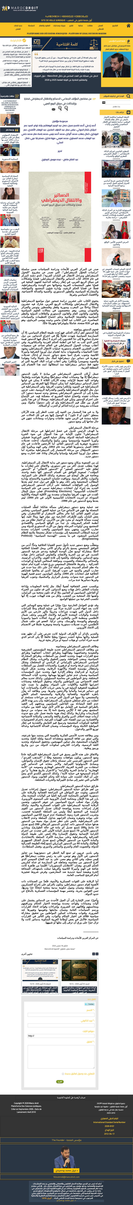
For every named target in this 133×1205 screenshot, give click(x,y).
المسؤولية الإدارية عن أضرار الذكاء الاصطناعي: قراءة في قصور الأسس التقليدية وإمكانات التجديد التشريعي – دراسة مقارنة (116, 213)
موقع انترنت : (89, 1031)
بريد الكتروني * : (88, 1020)
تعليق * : (91, 1042)
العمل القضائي (100, 27)
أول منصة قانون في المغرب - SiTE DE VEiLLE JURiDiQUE (66, 20)
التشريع (115, 25)
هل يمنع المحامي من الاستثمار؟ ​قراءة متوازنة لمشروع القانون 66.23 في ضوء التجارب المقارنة (10, 340)
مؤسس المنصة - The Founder (66, 1140)
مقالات (90, 25)
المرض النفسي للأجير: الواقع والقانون (116, 243)
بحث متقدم (116, 106)
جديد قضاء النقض (18, 27)
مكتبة (80, 25)
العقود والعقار (44, 25)
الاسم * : (91, 1010)
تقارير (71, 25)
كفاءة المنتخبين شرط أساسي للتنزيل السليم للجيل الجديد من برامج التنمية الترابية (116, 183)
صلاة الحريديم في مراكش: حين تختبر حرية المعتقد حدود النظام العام (16, 46)
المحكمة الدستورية (10, 159)
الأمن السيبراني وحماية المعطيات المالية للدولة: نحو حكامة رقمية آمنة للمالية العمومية (9, 207)
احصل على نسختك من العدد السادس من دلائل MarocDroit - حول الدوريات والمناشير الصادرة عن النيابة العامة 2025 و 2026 (16, 54)
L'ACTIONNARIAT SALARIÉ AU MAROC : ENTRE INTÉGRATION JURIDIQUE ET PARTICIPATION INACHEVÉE (10, 105)
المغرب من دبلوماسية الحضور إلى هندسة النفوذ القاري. (10, 231)
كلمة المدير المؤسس (117, 41)
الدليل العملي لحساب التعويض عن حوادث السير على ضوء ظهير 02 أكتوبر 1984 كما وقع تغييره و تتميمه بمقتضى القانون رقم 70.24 (116, 272)
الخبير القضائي (10, 362)
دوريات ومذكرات (59, 25)
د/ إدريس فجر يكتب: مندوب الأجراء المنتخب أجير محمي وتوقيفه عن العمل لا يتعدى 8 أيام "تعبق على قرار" (116, 370)
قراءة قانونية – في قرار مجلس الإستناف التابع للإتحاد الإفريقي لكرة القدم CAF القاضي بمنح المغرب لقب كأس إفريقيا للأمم (10, 257)
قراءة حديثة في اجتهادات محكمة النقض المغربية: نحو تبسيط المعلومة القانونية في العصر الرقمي (16, 63)
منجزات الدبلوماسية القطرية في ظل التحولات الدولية (116, 334)
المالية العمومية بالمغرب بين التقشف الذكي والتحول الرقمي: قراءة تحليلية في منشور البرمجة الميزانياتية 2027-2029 (10, 312)
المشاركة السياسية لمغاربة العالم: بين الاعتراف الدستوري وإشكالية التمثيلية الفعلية (10, 181)
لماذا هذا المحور (23, 78)
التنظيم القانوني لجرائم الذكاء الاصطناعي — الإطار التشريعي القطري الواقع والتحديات (116, 153)
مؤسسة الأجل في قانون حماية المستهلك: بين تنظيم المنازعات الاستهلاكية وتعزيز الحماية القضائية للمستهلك (116, 304)
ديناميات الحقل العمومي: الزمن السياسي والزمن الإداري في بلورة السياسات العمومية (10, 285)
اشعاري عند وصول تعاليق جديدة (80, 1074)
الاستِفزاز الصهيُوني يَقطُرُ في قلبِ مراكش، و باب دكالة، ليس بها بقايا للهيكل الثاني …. (16, 83)
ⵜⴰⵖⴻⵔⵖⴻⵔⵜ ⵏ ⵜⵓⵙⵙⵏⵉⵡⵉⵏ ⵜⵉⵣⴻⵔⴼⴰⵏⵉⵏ (66, 16)
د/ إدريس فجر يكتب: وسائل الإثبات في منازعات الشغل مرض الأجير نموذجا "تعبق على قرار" (116, 400)
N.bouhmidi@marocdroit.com (66, 1177)
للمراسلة (31, 25)
